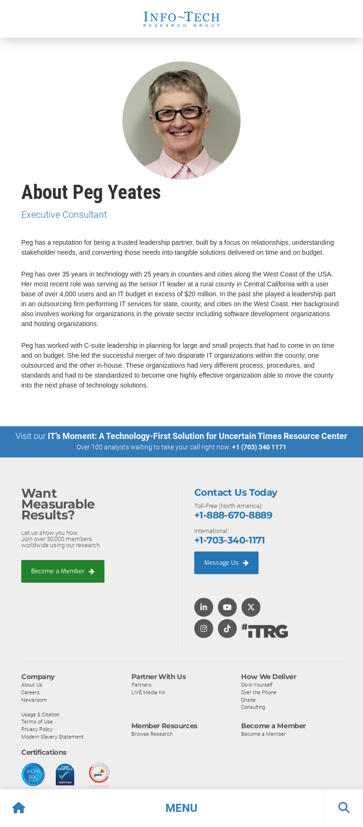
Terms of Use (37, 721)
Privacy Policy (36, 728)
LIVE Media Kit (148, 692)
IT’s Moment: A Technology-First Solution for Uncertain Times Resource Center (197, 436)
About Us (32, 684)
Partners (141, 684)
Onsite (248, 699)
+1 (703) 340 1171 (259, 447)
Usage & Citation (40, 714)
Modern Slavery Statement (52, 736)
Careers (30, 692)
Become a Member (63, 571)
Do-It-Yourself (257, 684)
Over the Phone (259, 692)
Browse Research (152, 733)
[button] (181, 808)
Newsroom (34, 699)
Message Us (226, 562)
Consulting (253, 707)
